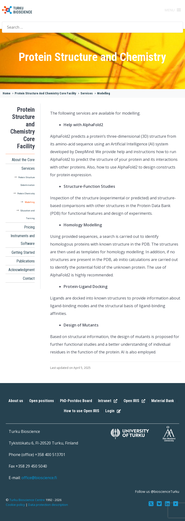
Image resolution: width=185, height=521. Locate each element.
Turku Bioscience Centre (27, 500)
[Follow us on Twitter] (153, 503)
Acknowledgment (21, 269)
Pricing (29, 227)
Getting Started (23, 252)
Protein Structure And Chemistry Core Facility (45, 93)
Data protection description (48, 504)
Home (6, 93)
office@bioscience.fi (39, 477)
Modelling (103, 93)
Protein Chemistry (26, 193)
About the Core (23, 159)
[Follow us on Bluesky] (161, 503)
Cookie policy (15, 504)
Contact (29, 278)
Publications (25, 261)
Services (86, 93)
